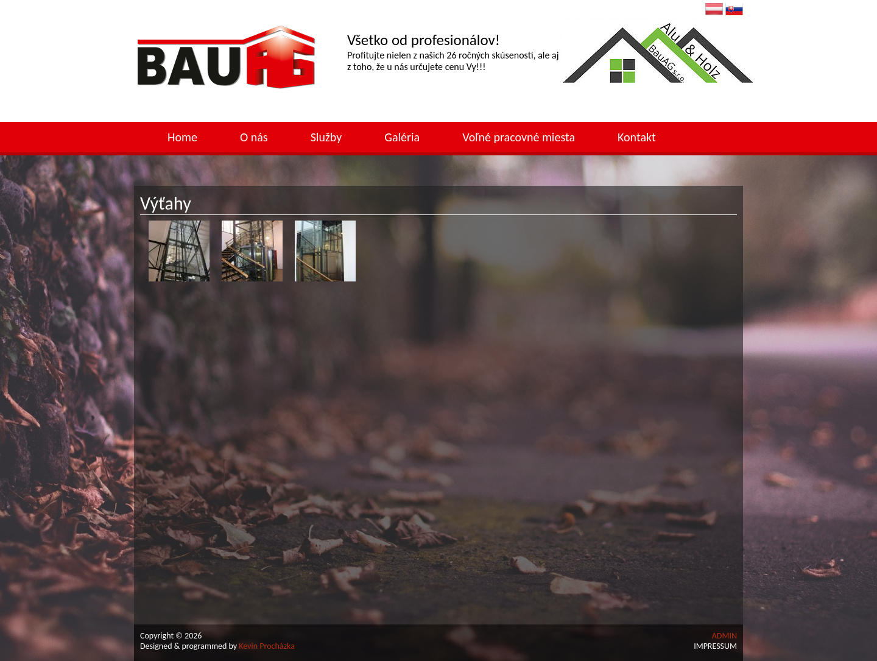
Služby (326, 137)
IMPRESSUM (715, 646)
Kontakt (637, 137)
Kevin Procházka (267, 646)
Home (182, 137)
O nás (254, 137)
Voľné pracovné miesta (518, 137)
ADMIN (724, 636)
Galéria (402, 137)
